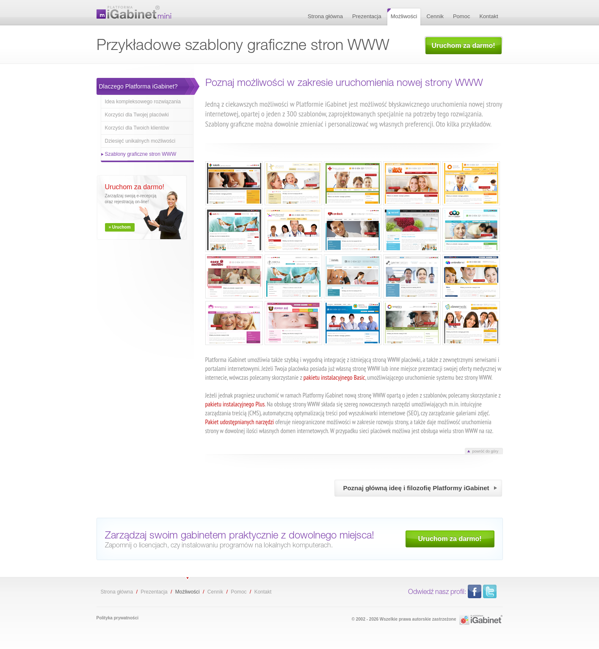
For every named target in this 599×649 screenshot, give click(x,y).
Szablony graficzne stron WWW (141, 154)
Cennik (215, 592)
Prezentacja (154, 592)
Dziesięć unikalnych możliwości (140, 141)
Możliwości (187, 592)
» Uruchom (119, 227)
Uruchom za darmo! (463, 45)
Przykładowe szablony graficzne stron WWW (147, 12)
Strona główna (117, 592)
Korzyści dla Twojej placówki (137, 115)
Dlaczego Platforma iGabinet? (138, 86)
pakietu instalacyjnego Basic (334, 377)
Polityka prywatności (117, 618)
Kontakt (263, 592)
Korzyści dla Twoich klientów (137, 128)
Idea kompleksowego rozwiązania (143, 102)
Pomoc (238, 592)
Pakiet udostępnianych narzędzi (239, 422)
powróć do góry (485, 451)
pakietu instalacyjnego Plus (235, 404)
